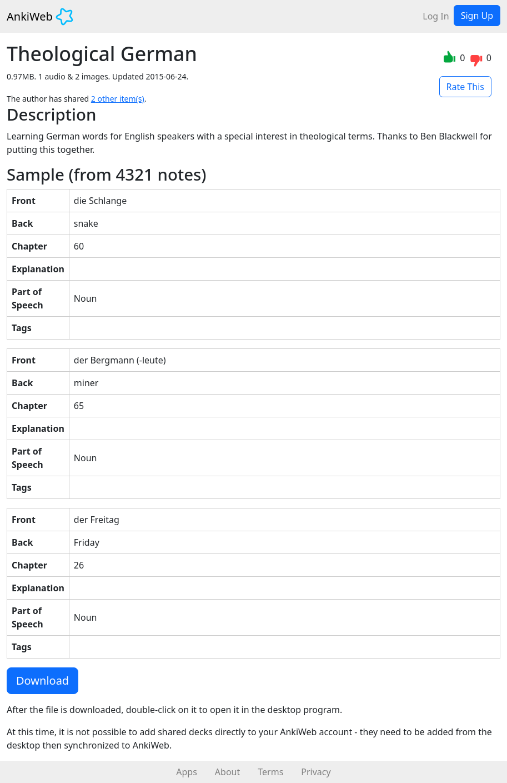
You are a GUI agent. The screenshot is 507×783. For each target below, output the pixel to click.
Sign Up (477, 15)
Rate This (465, 87)
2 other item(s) (117, 98)
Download (42, 680)
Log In (436, 16)
